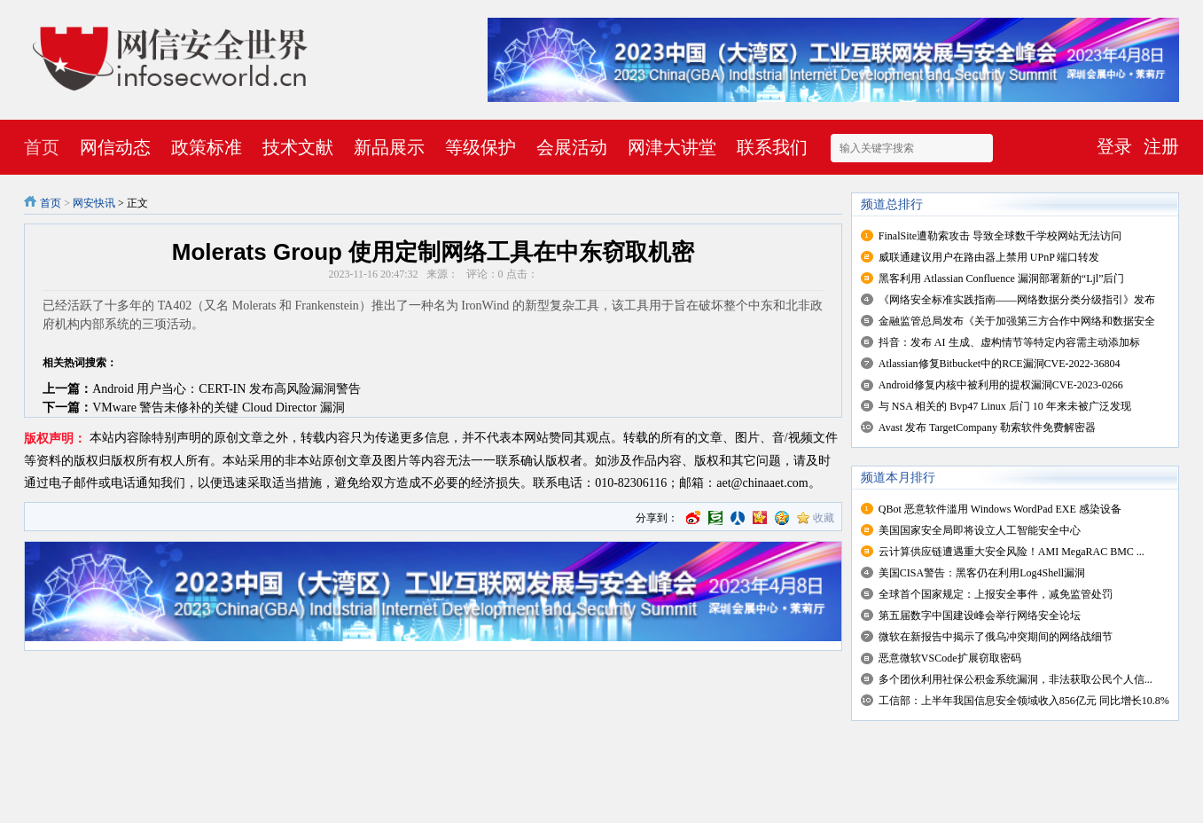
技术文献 (297, 147)
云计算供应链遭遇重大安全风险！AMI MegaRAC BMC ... (1011, 551)
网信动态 (115, 147)
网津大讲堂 (672, 147)
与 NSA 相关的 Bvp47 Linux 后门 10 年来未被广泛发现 (1005, 406)
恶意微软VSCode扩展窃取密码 (950, 658)
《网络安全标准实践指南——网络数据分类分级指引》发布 (1017, 300)
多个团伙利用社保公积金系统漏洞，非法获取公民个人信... (1015, 679)
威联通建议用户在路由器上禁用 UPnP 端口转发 (989, 257)
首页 (41, 147)
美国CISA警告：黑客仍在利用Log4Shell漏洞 (982, 573)
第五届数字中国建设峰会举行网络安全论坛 (980, 615)
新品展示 (389, 147)
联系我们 (772, 147)
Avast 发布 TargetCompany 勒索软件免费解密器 (987, 427)
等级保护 (480, 147)
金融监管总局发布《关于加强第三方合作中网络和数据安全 (1017, 321)
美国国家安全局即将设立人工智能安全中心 (980, 530)
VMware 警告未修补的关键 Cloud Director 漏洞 (218, 407)
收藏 (823, 518)
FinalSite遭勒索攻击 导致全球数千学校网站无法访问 (1000, 236)
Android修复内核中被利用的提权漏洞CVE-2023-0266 (1001, 385)
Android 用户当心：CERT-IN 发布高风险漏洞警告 (226, 389)
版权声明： (55, 438)
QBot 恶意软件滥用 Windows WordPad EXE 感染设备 (1000, 509)
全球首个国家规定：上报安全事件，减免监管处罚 (996, 594)
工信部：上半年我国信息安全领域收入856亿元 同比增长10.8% (1024, 700)
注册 (1161, 146)
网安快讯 (94, 203)
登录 (1114, 146)
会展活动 (571, 147)
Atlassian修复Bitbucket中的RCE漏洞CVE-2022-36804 (1000, 363)
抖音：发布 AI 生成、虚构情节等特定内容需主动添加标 (1009, 342)
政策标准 (206, 147)
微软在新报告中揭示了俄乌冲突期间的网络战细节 (996, 637)
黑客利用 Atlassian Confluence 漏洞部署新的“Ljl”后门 (1002, 278)
